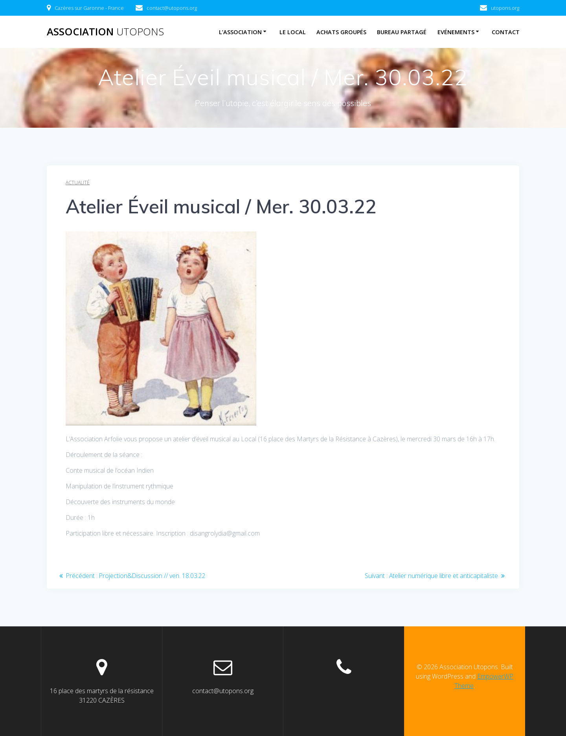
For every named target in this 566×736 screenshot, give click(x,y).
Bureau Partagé (401, 32)
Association (105, 32)
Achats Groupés (341, 32)
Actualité (78, 182)
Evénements (455, 32)
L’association (240, 32)
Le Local (292, 32)
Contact (506, 32)
